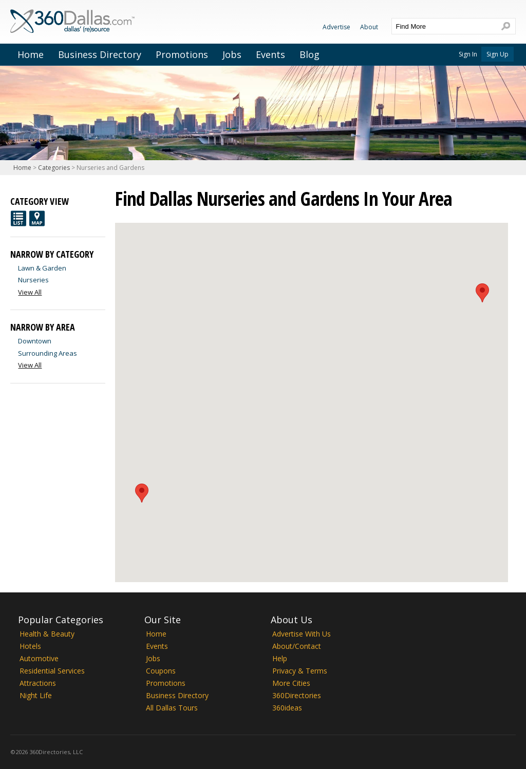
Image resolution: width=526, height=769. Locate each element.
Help (279, 658)
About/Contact (296, 646)
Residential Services (52, 671)
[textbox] (443, 26)
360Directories (296, 695)
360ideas (287, 708)
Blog (309, 54)
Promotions (182, 54)
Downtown (34, 340)
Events (270, 54)
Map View (37, 218)
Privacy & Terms (299, 671)
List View (18, 218)
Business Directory (99, 54)
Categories (54, 167)
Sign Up (497, 54)
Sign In (468, 54)
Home (30, 54)
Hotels (30, 646)
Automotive (39, 658)
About (369, 27)
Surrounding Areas (47, 353)
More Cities (291, 683)
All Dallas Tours (172, 708)
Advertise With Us (301, 634)
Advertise (336, 27)
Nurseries (33, 279)
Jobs (231, 54)
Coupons (161, 671)
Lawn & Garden (42, 268)
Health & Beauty (47, 634)
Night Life (36, 695)
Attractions (38, 683)
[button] (141, 493)
